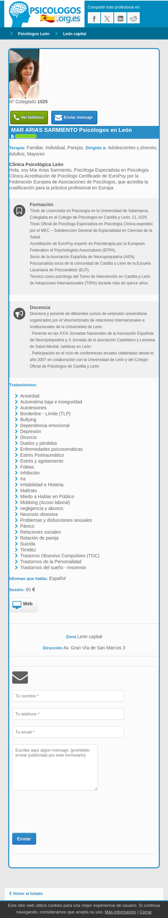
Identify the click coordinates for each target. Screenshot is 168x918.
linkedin (120, 17)
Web (22, 605)
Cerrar (146, 911)
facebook (94, 17)
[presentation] (62, 811)
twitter (107, 17)
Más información (120, 911)
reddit (133, 17)
